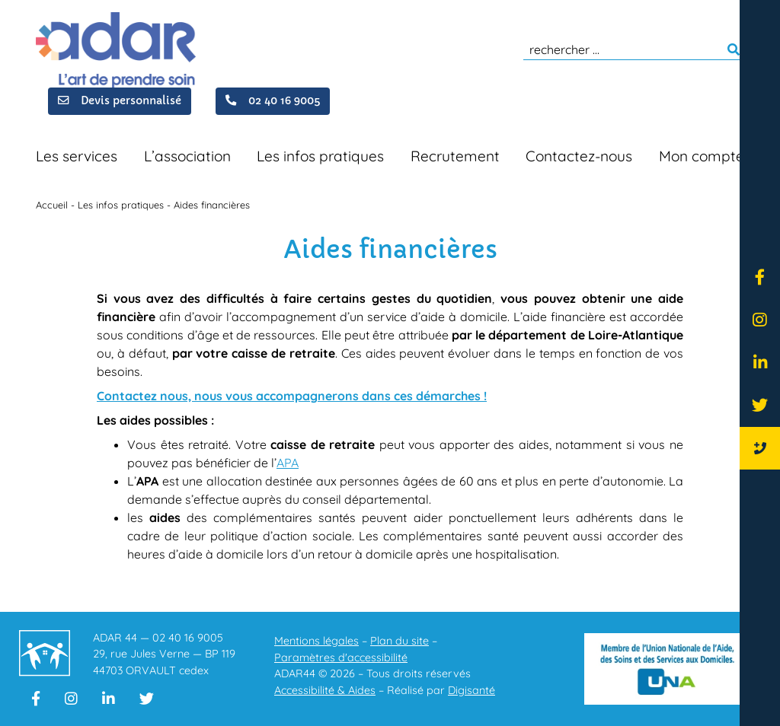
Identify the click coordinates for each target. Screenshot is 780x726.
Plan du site (399, 641)
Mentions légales (316, 641)
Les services (76, 156)
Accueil (52, 205)
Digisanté (471, 690)
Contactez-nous (579, 156)
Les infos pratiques (320, 156)
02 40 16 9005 (272, 99)
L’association (187, 156)
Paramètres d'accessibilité (341, 657)
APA (288, 462)
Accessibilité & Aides (325, 690)
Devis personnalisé (119, 99)
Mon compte (701, 156)
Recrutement (455, 156)
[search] (633, 50)
